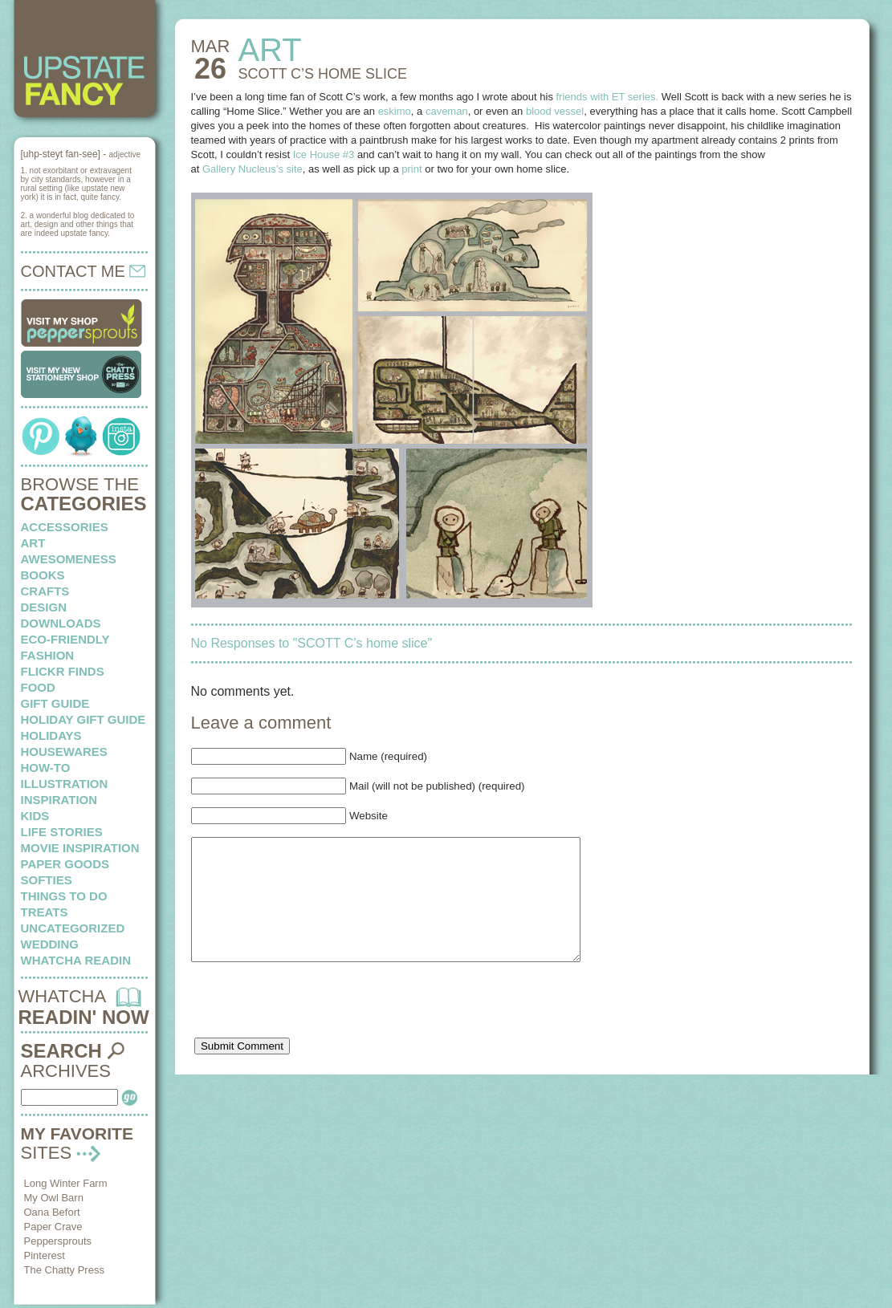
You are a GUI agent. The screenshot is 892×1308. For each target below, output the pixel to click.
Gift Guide (55, 703)
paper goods (65, 864)
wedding (50, 944)
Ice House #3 (324, 154)
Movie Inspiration (80, 848)
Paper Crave (53, 1227)
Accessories (64, 527)
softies (46, 880)
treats (44, 912)
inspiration (59, 799)
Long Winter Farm (66, 1183)
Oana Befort (52, 1212)
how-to (46, 767)
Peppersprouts (58, 1241)
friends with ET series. (607, 97)
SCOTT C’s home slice (322, 74)
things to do (64, 896)
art (33, 543)
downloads (61, 623)
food (38, 687)
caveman (447, 111)
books (43, 575)
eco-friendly (65, 639)
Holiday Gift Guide (83, 719)
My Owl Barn (53, 1198)
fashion (48, 655)
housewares (64, 751)
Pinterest (44, 1255)
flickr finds (62, 671)
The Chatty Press (64, 1270)
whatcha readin (76, 960)
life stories (62, 832)
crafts (45, 591)
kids (35, 816)
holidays (51, 735)
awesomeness (68, 559)
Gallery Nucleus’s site (252, 169)
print (411, 169)
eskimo (394, 111)
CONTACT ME (83, 271)
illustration (64, 783)
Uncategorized (73, 928)
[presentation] (313, 1030)
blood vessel (555, 111)
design (44, 607)
